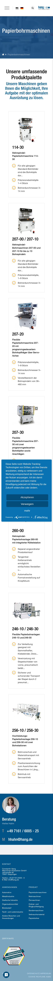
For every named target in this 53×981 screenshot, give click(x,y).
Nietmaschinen (35, 896)
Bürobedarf (6, 908)
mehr (27, 510)
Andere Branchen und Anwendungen (11, 917)
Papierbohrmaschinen (37, 892)
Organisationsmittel (10, 904)
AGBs (48, 977)
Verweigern (27, 503)
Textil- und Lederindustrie (12, 912)
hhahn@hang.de (20, 839)
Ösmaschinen (34, 900)
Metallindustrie (8, 896)
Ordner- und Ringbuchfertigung (36, 905)
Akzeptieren (27, 497)
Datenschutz (33, 973)
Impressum (45, 973)
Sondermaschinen (36, 910)
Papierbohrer (34, 918)
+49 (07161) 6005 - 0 (16, 878)
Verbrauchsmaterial (36, 914)
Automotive (6, 892)
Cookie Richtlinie (36, 977)
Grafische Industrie (10, 900)
